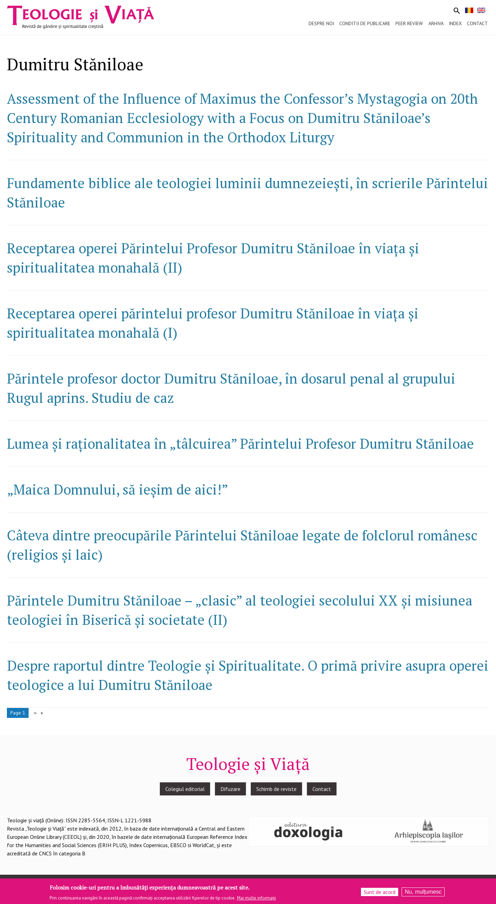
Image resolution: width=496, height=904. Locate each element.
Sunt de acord (379, 893)
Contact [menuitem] (477, 23)
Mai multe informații (256, 899)
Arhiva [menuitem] (436, 23)
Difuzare (230, 788)
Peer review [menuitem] (409, 23)
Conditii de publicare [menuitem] (364, 23)
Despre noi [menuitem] (321, 23)
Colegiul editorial (185, 788)
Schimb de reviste (276, 788)
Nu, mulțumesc (423, 893)
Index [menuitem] (455, 23)
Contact (321, 788)
